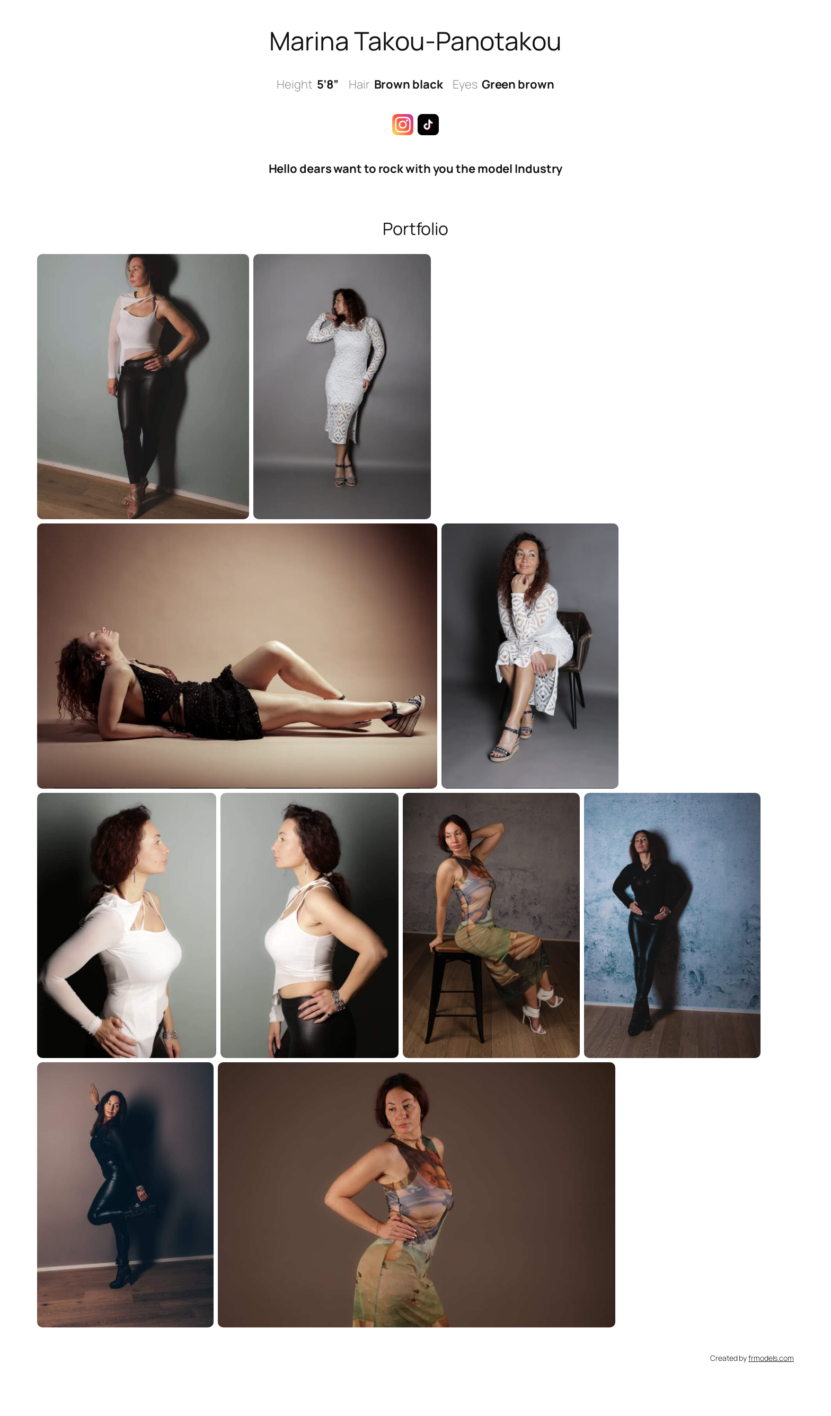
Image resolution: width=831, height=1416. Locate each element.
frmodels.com (771, 1358)
